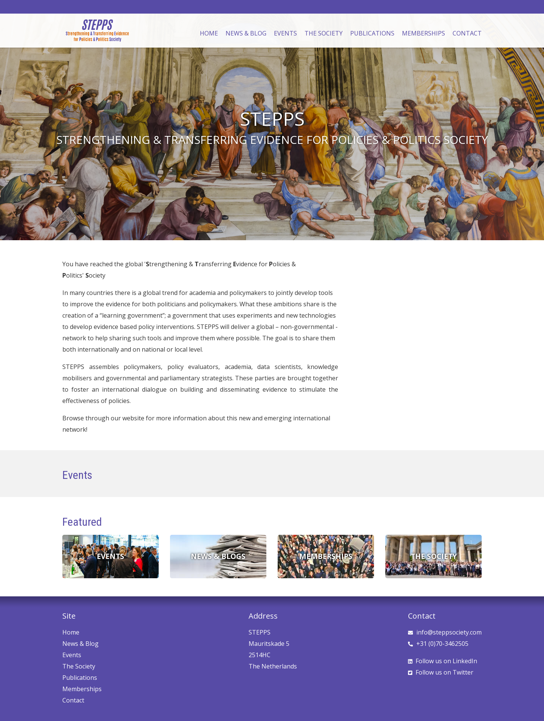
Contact (467, 33)
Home (209, 33)
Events (285, 33)
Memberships (423, 33)
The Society (323, 33)
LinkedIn (442, 661)
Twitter (440, 672)
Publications (372, 33)
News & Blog (246, 33)
